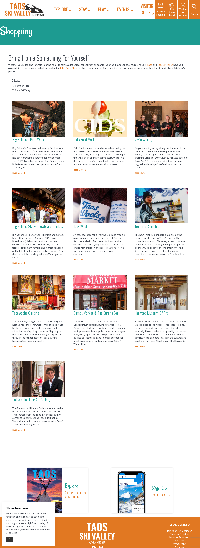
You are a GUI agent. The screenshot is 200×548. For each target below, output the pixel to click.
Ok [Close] (10, 539)
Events (123, 9)
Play (102, 9)
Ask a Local (172, 14)
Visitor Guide (147, 9)
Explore (61, 9)
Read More (17, 173)
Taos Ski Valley (165, 64)
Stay (83, 9)
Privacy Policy (179, 543)
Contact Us (179, 540)
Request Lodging (160, 13)
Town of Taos (20, 85)
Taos (149, 64)
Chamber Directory (179, 534)
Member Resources (179, 537)
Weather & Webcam (183, 12)
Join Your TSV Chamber (179, 530)
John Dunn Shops (69, 68)
